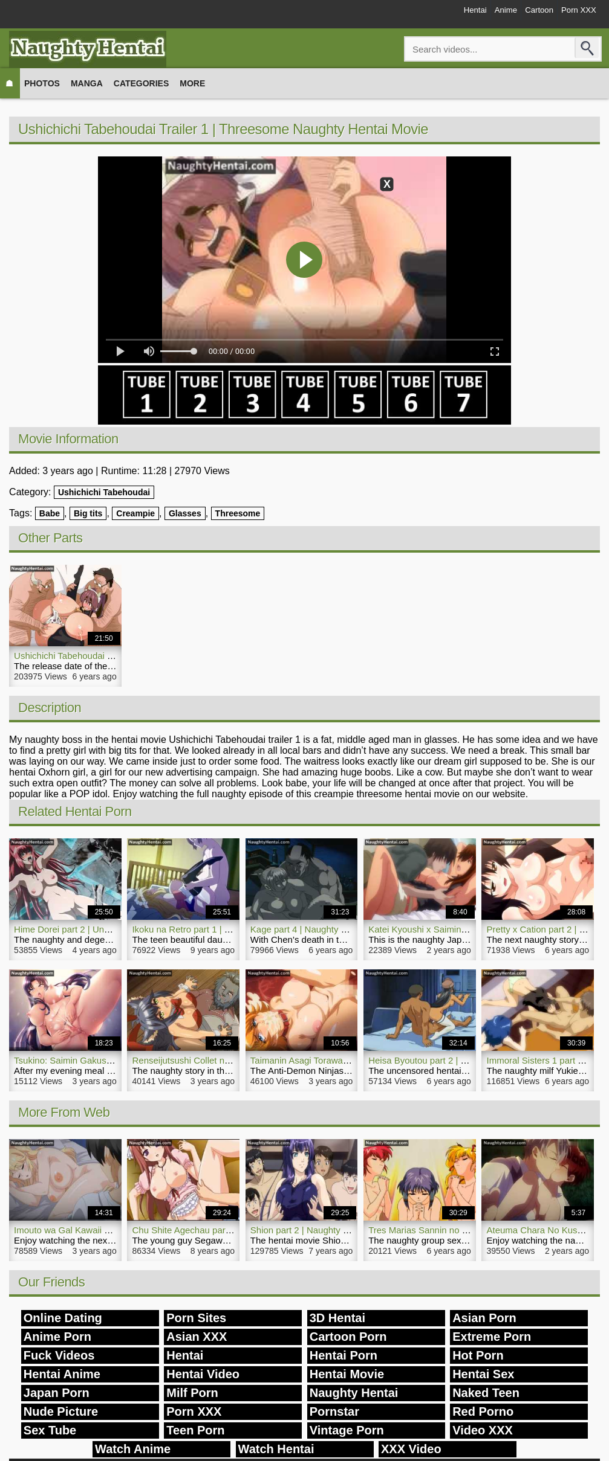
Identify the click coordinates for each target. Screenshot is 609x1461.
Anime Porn (57, 1336)
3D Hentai (337, 1318)
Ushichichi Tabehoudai (104, 492)
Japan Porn (57, 1392)
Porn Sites (196, 1318)
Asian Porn (484, 1318)
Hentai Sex (483, 1374)
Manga (87, 83)
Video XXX (482, 1430)
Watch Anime (133, 1449)
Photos (42, 83)
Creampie (135, 513)
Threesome (238, 513)
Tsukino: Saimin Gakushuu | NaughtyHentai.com (111, 1060)
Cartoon (525, 13)
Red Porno (482, 1411)
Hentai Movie (347, 1374)
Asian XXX (196, 1336)
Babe (49, 513)
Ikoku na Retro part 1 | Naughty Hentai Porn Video (233, 929)
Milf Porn (192, 1392)
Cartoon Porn (348, 1336)
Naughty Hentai (354, 1392)
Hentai (443, 13)
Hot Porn (477, 1355)
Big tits (88, 513)
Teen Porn (195, 1430)
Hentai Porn (343, 1355)
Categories (141, 83)
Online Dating (63, 1318)
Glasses (185, 513)
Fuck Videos (59, 1355)
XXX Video (411, 1449)
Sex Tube (50, 1430)
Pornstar (334, 1411)
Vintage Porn (347, 1430)
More (192, 83)
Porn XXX (573, 13)
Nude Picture (61, 1411)
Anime (483, 13)
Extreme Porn (491, 1336)
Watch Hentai (276, 1449)
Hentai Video (202, 1374)
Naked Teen (485, 1392)
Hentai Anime (62, 1374)
